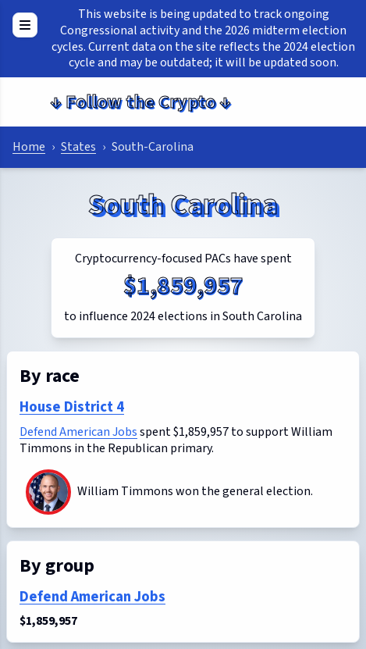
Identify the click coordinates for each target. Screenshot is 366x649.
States (78, 146)
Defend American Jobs (78, 431)
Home (28, 146)
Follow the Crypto (140, 102)
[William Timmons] (48, 492)
